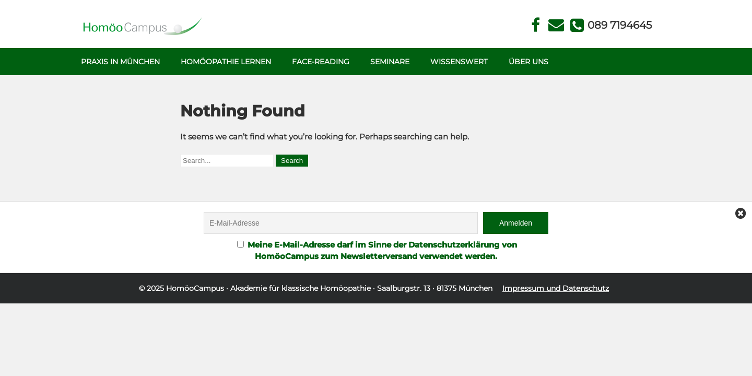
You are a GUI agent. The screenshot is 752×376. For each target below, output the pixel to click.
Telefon (619, 25)
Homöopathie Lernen (226, 61)
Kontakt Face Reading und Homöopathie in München (556, 25)
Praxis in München (120, 61)
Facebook (535, 25)
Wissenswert (459, 61)
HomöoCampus (195, 288)
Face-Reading (320, 61)
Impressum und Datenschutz (555, 288)
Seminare (389, 61)
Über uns (528, 61)
